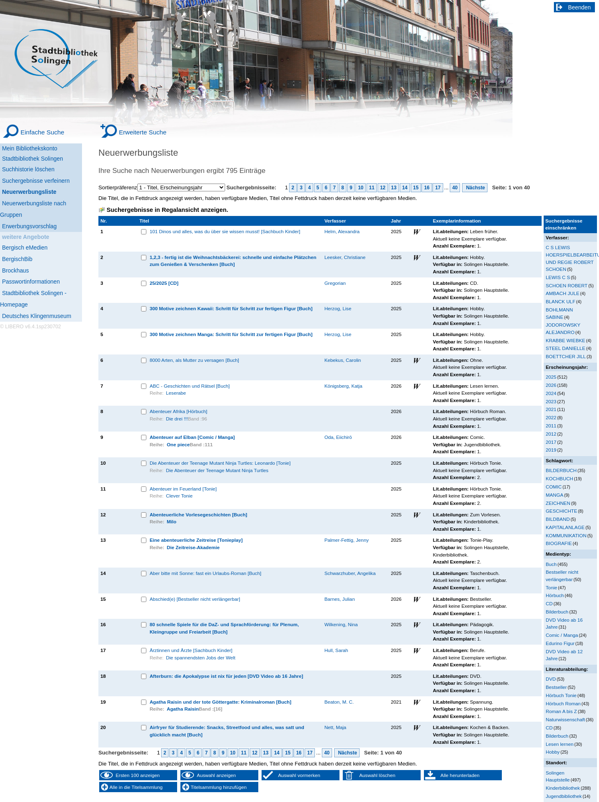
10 (360, 188)
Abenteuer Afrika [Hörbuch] (178, 411)
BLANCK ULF (560, 301)
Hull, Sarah (336, 650)
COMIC (554, 486)
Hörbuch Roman (563, 703)
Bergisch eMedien (25, 247)
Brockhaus (15, 270)
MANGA (554, 495)
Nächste (475, 188)
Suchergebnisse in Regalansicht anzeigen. (167, 210)
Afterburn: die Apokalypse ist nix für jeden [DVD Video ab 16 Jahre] (226, 676)
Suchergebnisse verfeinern (36, 180)
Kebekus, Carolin (342, 360)
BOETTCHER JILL (566, 356)
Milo (171, 521)
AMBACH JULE (562, 293)
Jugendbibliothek (564, 796)
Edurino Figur (560, 643)
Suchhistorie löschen (28, 169)
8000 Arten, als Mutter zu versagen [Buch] (194, 360)
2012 (551, 433)
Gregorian (335, 283)
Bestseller (556, 687)
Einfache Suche (42, 132)
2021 (551, 409)
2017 (551, 442)
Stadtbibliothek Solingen (32, 158)
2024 (551, 393)
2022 (551, 417)
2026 (551, 385)
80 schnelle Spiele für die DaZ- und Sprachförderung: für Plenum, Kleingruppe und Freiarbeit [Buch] (224, 628)
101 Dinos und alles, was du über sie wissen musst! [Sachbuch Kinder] (225, 231)
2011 (551, 425)
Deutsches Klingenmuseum (36, 316)
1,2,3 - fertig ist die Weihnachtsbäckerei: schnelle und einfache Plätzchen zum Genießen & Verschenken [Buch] (233, 260)
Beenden (579, 7)
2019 (551, 449)
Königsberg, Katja (343, 386)
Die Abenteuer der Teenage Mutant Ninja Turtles (217, 470)
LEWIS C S (558, 277)
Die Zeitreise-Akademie (193, 547)
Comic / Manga (562, 635)
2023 (551, 401)
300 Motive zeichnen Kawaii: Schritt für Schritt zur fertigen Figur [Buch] (231, 308)
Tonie (551, 587)
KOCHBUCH (559, 478)
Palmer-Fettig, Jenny (346, 540)
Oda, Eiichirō (338, 437)
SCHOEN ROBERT (567, 285)
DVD (551, 679)
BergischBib (17, 259)
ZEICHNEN (558, 503)
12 (382, 188)
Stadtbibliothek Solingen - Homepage (33, 299)
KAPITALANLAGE (565, 527)
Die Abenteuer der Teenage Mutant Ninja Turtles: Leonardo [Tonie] (220, 463)
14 (405, 188)
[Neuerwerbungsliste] (41, 191)
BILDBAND (558, 519)
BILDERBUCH (561, 470)
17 (437, 188)
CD (549, 603)
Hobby (553, 751)
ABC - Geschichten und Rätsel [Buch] (190, 386)
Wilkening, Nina (341, 624)
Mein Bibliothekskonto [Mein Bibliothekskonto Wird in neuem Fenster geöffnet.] (29, 148)
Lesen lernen (560, 744)
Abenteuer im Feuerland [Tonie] (183, 488)
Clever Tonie (179, 495)
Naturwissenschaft (565, 719)
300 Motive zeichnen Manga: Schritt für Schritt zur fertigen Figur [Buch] (231, 334)
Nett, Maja (335, 727)
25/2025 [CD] (164, 283)
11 (371, 188)
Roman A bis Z (561, 711)
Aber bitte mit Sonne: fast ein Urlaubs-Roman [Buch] (205, 573)
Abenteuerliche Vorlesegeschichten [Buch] (198, 514)
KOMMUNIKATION (566, 535)
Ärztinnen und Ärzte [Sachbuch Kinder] (191, 650)
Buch (551, 564)
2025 (551, 376)
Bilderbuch (557, 611)
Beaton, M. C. (339, 701)
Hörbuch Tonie (561, 695)
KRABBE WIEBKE (565, 340)
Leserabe (176, 392)
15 (416, 188)
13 (393, 188)
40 (455, 188)
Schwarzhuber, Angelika (350, 573)
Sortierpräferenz (117, 187)
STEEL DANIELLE (565, 348)
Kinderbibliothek (563, 788)
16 (426, 188)
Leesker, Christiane (344, 257)
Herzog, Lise (337, 308)
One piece (178, 444)
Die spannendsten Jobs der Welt (200, 657)
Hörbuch (555, 595)
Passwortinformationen (31, 281)
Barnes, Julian (339, 599)
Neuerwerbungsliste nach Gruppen (33, 209)
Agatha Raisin (183, 708)
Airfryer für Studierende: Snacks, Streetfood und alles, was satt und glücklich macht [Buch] (227, 731)
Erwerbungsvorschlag (29, 226)
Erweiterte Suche (142, 132)
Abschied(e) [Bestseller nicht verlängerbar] (195, 599)
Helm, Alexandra (342, 231)
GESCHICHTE (561, 510)
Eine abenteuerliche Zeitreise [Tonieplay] (196, 540)
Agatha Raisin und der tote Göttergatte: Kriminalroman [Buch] (221, 701)
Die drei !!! (177, 418)
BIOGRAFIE (559, 543)
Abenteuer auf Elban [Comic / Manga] (192, 437)
